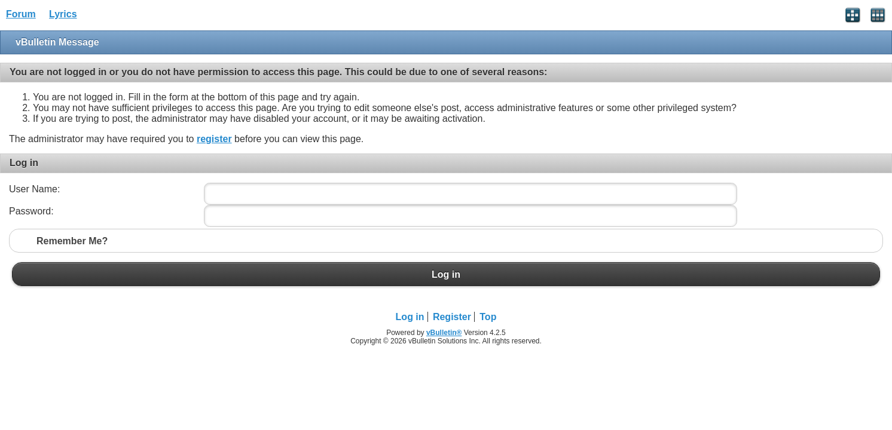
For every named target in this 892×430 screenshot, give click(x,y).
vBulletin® (444, 332)
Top (487, 317)
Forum (21, 14)
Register (452, 317)
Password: (31, 211)
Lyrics (63, 14)
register (214, 139)
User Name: (34, 189)
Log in (446, 274)
